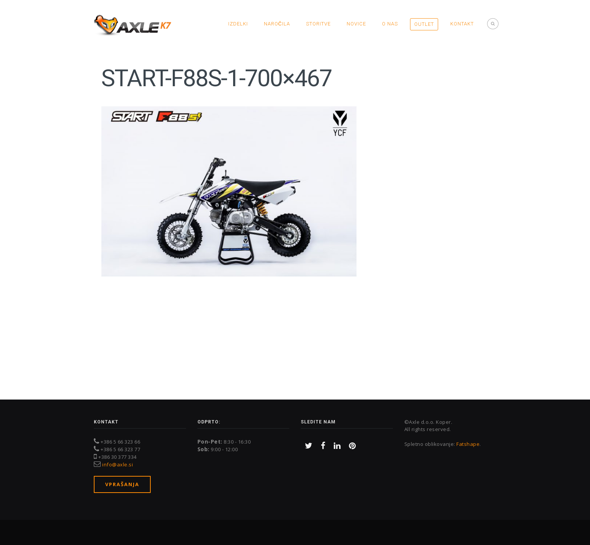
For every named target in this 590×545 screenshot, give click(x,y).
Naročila (277, 24)
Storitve (318, 24)
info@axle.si (117, 464)
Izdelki (238, 24)
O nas (390, 24)
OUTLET (424, 24)
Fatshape (468, 444)
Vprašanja (122, 484)
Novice (356, 24)
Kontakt (462, 24)
